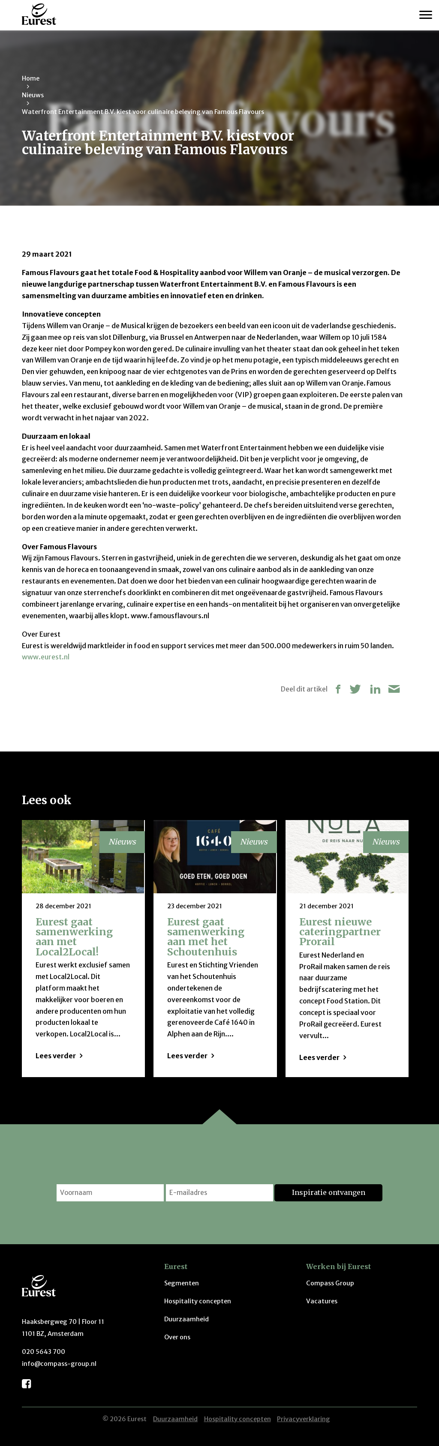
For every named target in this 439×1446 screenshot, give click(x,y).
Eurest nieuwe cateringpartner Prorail (340, 932)
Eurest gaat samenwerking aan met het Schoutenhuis (205, 937)
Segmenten (181, 1283)
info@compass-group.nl (59, 1364)
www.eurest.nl (45, 657)
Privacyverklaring (303, 1419)
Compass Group (330, 1283)
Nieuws (33, 95)
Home (30, 78)
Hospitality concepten (197, 1301)
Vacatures (321, 1301)
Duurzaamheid (186, 1319)
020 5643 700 (43, 1352)
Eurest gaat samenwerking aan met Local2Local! (74, 937)
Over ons (177, 1337)
